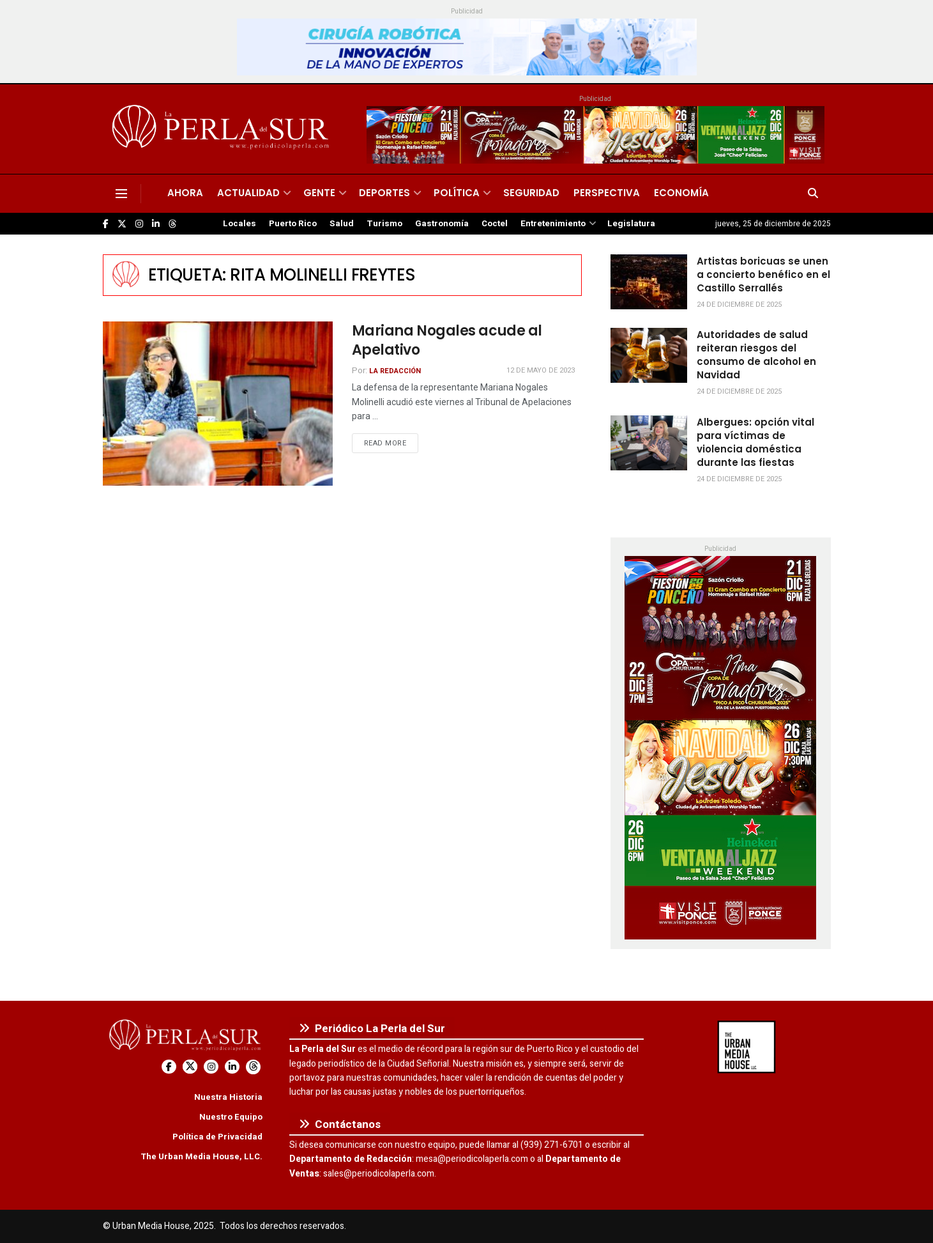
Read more (391, 443)
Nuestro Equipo (230, 1117)
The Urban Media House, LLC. (201, 1156)
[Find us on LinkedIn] (156, 224)
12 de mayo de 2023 (540, 370)
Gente (319, 192)
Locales (239, 223)
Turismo (384, 223)
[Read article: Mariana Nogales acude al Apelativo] (218, 403)
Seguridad (531, 192)
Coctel (495, 223)
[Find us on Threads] (172, 224)
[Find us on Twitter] (122, 224)
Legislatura (631, 223)
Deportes (384, 192)
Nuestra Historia (228, 1097)
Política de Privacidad (217, 1137)
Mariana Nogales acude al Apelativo (447, 340)
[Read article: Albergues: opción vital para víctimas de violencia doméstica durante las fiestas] (649, 442)
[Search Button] (813, 193)
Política (457, 192)
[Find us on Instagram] (139, 224)
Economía (681, 192)
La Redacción (395, 371)
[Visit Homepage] (222, 129)
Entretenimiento (553, 223)
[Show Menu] (121, 193)
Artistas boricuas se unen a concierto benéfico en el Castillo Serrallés (763, 274)
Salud (342, 223)
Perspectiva (606, 192)
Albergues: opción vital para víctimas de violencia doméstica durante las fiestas (755, 442)
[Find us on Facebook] (106, 224)
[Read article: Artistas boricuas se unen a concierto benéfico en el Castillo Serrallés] (649, 281)
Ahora (185, 192)
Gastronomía (442, 223)
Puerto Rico (293, 223)
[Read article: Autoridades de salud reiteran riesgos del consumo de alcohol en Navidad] (649, 355)
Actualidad (248, 192)
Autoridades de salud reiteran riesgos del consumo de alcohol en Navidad (756, 355)
